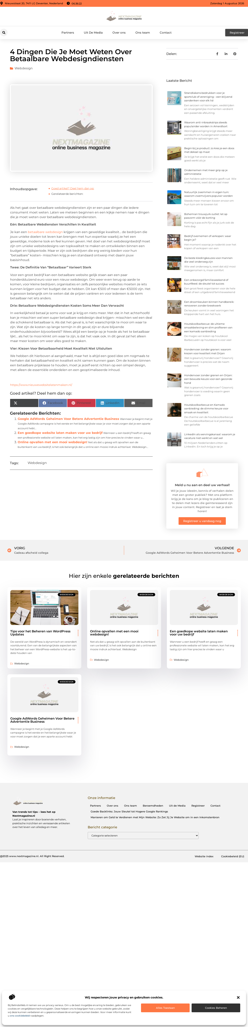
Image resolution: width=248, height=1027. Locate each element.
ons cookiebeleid (20, 1015)
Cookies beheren (216, 1007)
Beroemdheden (153, 805)
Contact (166, 32)
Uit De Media (93, 32)
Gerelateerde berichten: (67, 194)
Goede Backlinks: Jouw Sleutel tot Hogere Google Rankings (129, 811)
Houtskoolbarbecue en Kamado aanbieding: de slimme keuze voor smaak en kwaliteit (206, 408)
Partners (67, 32)
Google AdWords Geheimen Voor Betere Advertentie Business (68, 419)
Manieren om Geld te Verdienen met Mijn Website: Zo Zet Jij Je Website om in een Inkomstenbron (155, 817)
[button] (238, 997)
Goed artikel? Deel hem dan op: (72, 188)
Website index (204, 856)
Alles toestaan (165, 1007)
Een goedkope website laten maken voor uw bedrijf (60, 433)
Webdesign (24, 68)
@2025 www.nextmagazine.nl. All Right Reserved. (32, 856)
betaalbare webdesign (45, 232)
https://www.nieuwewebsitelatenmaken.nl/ (41, 385)
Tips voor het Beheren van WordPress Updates (40, 632)
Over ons (119, 32)
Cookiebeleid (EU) (232, 856)
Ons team (142, 32)
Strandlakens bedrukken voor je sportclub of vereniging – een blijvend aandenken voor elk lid (208, 96)
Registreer (198, 805)
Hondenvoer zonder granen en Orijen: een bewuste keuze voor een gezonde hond (208, 379)
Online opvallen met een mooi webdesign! (52, 442)
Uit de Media (177, 805)
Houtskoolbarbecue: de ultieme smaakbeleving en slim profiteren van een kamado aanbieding (208, 327)
